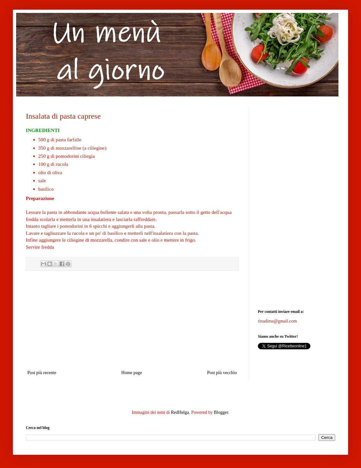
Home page (131, 372)
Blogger (221, 412)
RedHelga (180, 412)
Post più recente (41, 372)
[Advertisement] (132, 320)
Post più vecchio (222, 372)
